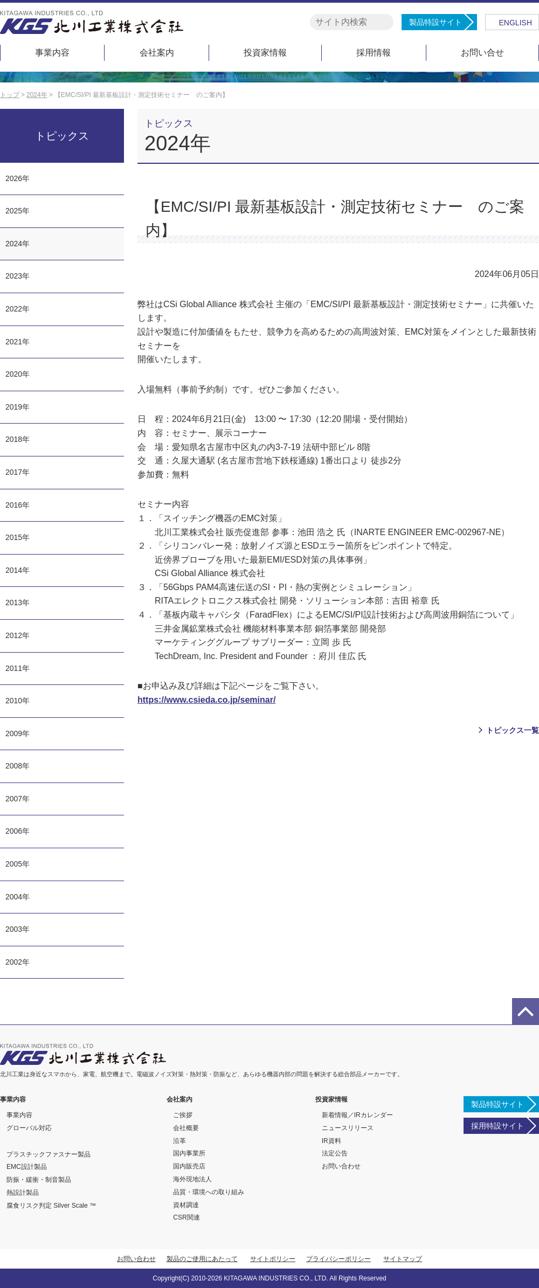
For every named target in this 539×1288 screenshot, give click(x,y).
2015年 (17, 537)
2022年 (17, 308)
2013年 (17, 602)
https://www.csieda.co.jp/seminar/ (206, 699)
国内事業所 (189, 1153)
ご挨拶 (182, 1115)
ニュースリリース (348, 1128)
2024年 (17, 243)
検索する (383, 22)
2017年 (17, 472)
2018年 (17, 439)
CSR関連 (186, 1217)
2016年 (17, 505)
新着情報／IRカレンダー (357, 1115)
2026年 (17, 178)
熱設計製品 (22, 1192)
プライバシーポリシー (338, 1259)
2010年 (17, 700)
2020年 (17, 374)
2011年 (17, 668)
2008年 (17, 765)
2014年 (17, 570)
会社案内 (157, 52)
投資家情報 (265, 52)
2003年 (17, 929)
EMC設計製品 (26, 1167)
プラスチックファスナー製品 (48, 1154)
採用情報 (373, 52)
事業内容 (52, 52)
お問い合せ (482, 52)
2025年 (17, 210)
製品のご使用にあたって (202, 1259)
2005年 (17, 864)
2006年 (17, 831)
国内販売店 (189, 1166)
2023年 (17, 276)
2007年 (17, 798)
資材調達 (186, 1205)
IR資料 (331, 1141)
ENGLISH (515, 22)
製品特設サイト (435, 22)
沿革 (179, 1141)
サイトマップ (402, 1259)
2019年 (17, 407)
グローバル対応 (29, 1128)
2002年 (17, 962)
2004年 (17, 896)
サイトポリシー (272, 1259)
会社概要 (186, 1128)
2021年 (17, 341)
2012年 (17, 635)
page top (525, 1011)
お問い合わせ (341, 1166)
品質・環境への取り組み (208, 1192)
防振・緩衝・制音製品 (38, 1179)
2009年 (17, 733)
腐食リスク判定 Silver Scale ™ (51, 1205)
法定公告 (335, 1153)
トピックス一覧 (512, 730)
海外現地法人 (192, 1179)
